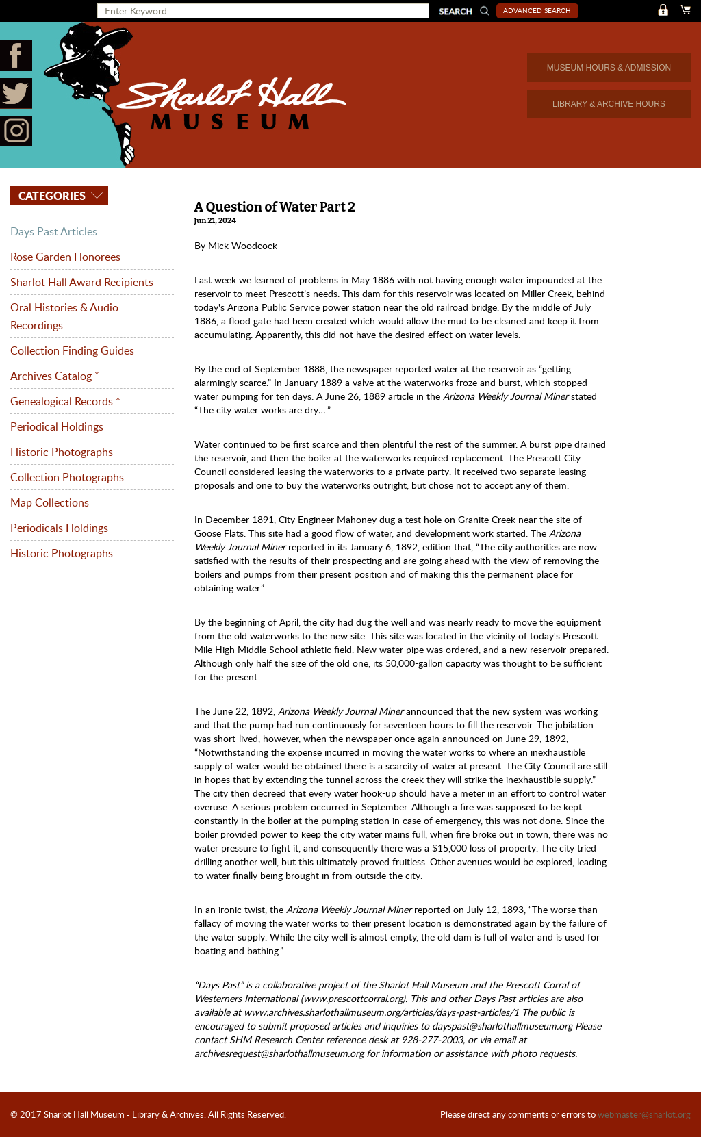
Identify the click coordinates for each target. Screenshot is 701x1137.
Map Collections (49, 502)
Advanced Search (537, 10)
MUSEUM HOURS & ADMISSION (609, 68)
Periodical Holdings (56, 426)
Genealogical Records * (65, 401)
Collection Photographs (67, 477)
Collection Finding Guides (72, 350)
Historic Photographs (61, 451)
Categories (51, 195)
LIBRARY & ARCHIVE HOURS (608, 104)
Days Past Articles (53, 231)
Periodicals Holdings (59, 527)
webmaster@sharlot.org (644, 1114)
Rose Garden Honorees (65, 256)
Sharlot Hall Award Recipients (81, 282)
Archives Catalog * (54, 375)
